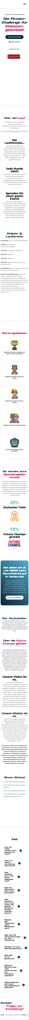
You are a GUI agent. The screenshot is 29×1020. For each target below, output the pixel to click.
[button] (25, 4)
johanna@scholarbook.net (13, 1015)
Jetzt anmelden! (12, 37)
